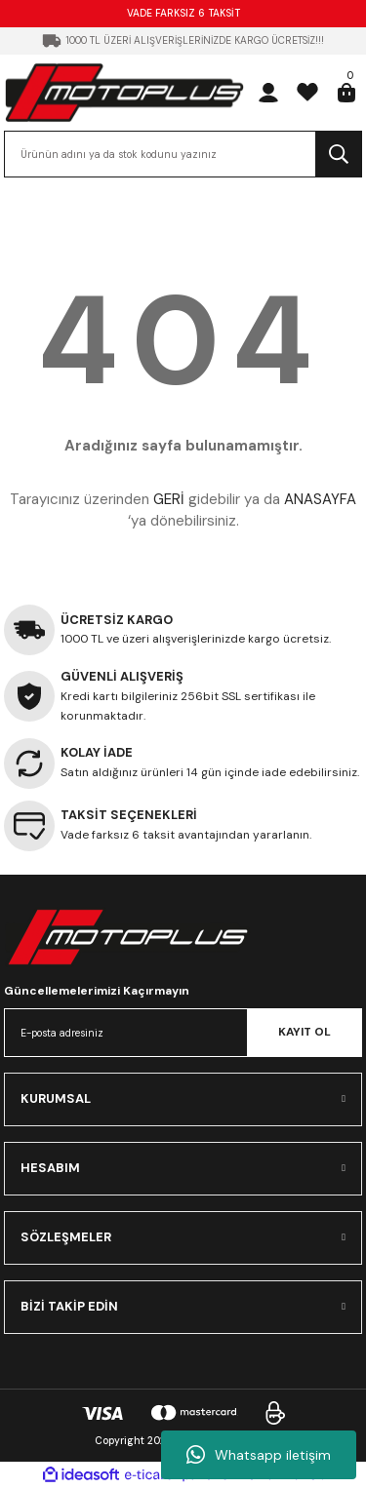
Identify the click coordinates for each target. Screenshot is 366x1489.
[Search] (183, 154)
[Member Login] (268, 92)
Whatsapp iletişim (258, 1455)
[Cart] (346, 92)
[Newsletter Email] (183, 1032)
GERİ (168, 499)
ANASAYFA (320, 499)
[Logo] (124, 92)
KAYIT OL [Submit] (304, 1031)
